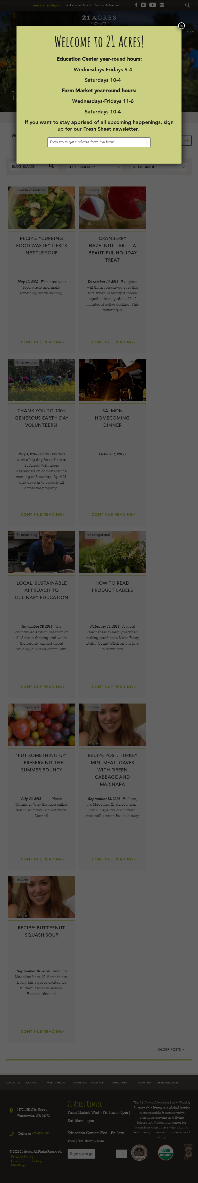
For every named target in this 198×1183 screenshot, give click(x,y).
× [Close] (181, 25)
